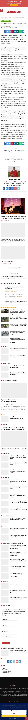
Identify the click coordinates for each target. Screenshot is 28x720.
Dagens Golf (3, 690)
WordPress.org (5, 672)
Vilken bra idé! (14, 5)
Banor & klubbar (7, 17)
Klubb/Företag (6, 636)
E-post (4, 619)
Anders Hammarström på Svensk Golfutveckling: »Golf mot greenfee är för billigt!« (14, 158)
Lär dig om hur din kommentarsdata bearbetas (16, 278)
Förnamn (4, 625)
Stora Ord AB (17, 688)
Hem (2, 17)
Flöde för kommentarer (7, 671)
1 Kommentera (14, 273)
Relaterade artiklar (13, 195)
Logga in (4, 668)
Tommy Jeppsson (5, 26)
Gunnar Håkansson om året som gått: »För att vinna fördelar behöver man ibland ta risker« (13, 239)
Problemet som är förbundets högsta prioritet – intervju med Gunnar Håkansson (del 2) (13, 217)
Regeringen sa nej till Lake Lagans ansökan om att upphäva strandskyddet (14, 150)
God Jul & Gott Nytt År (7, 261)
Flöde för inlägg (5, 669)
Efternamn (5, 631)
